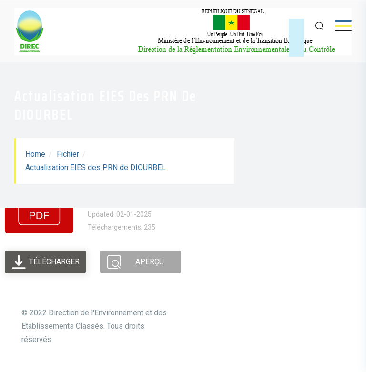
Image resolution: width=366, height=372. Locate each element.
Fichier (68, 154)
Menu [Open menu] (338, 25)
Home (35, 154)
